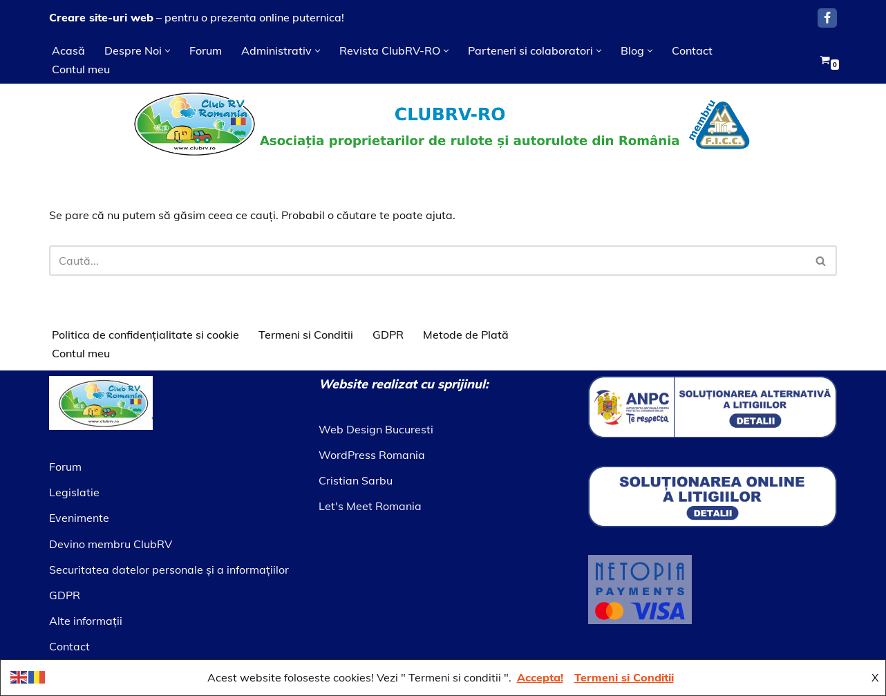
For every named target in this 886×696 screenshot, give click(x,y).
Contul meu (81, 69)
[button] (167, 50)
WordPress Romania (372, 455)
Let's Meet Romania (370, 506)
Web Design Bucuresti (376, 429)
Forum (205, 50)
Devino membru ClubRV (110, 544)
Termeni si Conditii (305, 334)
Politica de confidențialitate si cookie (145, 334)
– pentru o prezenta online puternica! (196, 17)
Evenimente (79, 518)
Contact (692, 50)
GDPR (388, 334)
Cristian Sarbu (356, 480)
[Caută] (427, 260)
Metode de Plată (466, 334)
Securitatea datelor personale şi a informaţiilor (169, 569)
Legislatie (74, 492)
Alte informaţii (85, 621)
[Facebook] (827, 18)
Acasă (68, 50)
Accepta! (540, 677)
